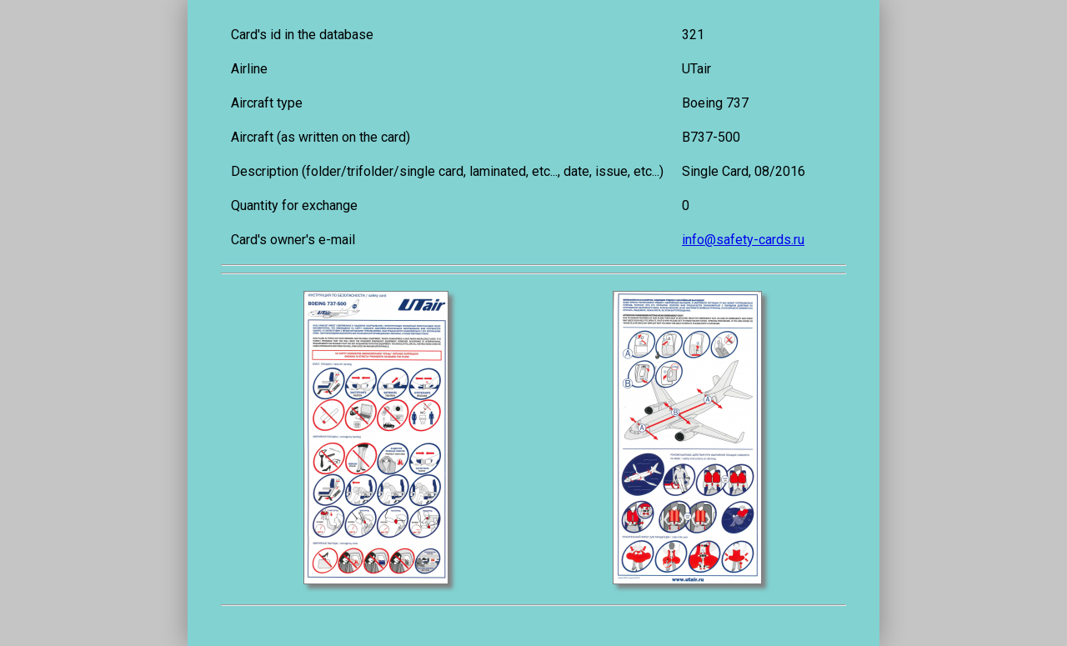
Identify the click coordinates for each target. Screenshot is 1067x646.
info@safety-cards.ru (743, 240)
